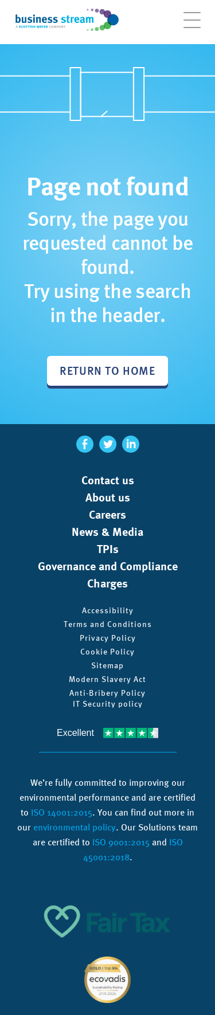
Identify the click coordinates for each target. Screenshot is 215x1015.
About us (107, 497)
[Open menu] (192, 25)
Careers (107, 514)
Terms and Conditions (108, 624)
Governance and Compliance (108, 566)
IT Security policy (108, 704)
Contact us (107, 480)
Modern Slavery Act (107, 679)
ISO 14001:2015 (61, 812)
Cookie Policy (107, 652)
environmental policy (74, 827)
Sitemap (107, 665)
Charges (107, 583)
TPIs (108, 549)
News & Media (107, 532)
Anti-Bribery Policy (107, 693)
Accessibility (108, 610)
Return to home (107, 370)
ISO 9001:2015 (121, 842)
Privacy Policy (108, 638)
